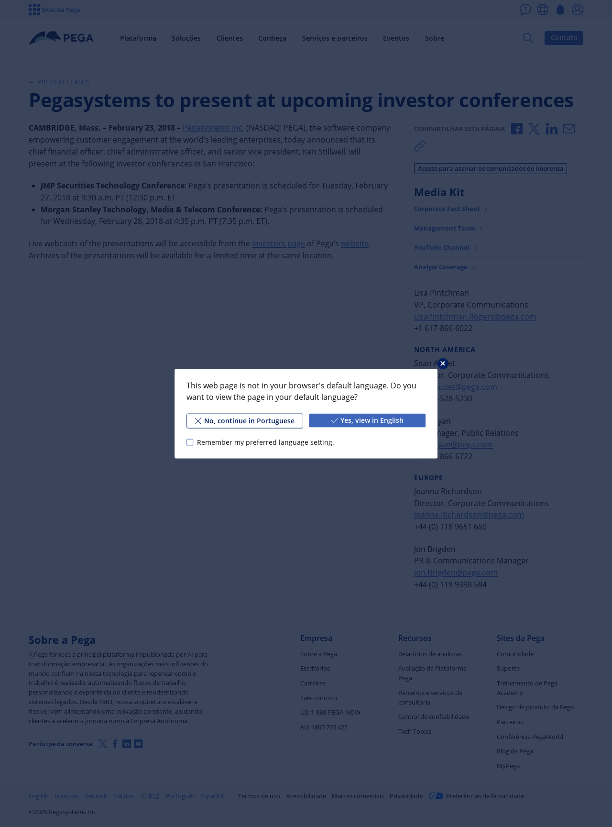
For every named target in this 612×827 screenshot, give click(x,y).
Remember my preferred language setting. (265, 442)
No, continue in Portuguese (245, 420)
